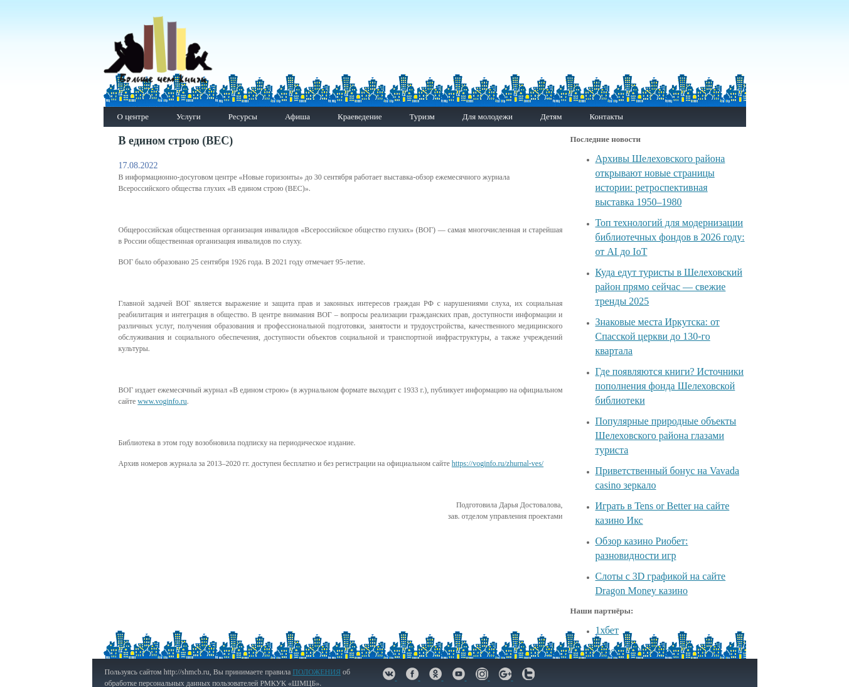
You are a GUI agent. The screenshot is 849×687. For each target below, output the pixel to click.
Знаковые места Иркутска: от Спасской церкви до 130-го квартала (657, 336)
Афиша (297, 116)
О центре (133, 116)
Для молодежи (487, 116)
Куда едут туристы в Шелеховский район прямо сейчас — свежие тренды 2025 (668, 286)
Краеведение (360, 116)
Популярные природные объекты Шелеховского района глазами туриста (666, 435)
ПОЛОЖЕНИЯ (316, 672)
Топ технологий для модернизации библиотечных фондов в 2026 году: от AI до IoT (670, 237)
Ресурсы (242, 116)
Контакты (606, 116)
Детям (551, 116)
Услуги (188, 116)
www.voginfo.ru (162, 401)
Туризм (421, 116)
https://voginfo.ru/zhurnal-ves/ (497, 463)
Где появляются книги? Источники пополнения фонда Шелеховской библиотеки (669, 386)
